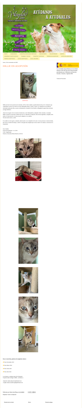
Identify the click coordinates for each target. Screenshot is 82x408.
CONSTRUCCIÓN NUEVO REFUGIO (28, 54)
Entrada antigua (49, 402)
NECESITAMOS (42, 54)
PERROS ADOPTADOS (9, 58)
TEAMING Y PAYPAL (25, 56)
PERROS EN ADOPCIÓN (52, 56)
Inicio (29, 402)
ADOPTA (62, 54)
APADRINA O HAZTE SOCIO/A (11, 56)
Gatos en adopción (12, 394)
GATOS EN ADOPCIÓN (66, 56)
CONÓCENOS (13, 54)
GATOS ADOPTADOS (22, 58)
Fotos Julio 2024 (7, 371)
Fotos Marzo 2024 (8, 365)
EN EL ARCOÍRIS (34, 58)
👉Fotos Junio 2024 (7, 368)
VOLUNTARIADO (53, 54)
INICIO (5, 54)
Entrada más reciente (9, 402)
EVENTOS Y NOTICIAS (38, 56)
